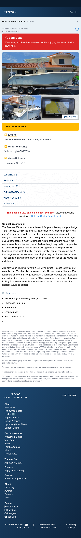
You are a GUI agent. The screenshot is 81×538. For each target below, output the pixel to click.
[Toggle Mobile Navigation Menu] (75, 12)
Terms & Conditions (48, 527)
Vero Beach (10, 440)
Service (9, 475)
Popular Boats (12, 417)
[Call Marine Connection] (71, 12)
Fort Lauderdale (12, 447)
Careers (9, 494)
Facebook (11, 510)
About (8, 484)
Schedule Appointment (16, 478)
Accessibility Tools (47, 524)
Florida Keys (11, 454)
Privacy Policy (23, 527)
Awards (8, 491)
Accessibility (70, 524)
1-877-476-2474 (68, 395)
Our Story (9, 487)
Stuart (8, 443)
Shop (7, 404)
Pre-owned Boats (13, 411)
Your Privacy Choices (16, 524)
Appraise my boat (13, 463)
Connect (9, 503)
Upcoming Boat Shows (16, 424)
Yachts (8, 414)
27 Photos (70, 117)
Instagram (11, 513)
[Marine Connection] (10, 12)
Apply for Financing (14, 470)
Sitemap (70, 527)
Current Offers (12, 428)
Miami (8, 450)
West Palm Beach (13, 437)
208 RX (23, 21)
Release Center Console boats (46, 216)
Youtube (10, 517)
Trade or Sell (11, 459)
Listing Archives (12, 421)
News (7, 497)
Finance (9, 467)
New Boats (10, 407)
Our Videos (11, 506)
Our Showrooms (13, 433)
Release (16, 21)
